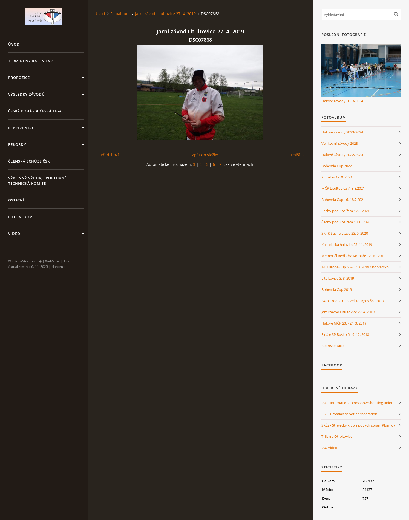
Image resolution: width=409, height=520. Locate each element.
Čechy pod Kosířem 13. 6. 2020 (345, 222)
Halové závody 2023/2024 (342, 100)
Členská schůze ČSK (29, 161)
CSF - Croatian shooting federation (349, 413)
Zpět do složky (205, 154)
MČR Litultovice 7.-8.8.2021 (343, 188)
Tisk (67, 261)
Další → (298, 154)
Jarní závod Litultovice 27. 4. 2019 (165, 13)
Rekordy (17, 144)
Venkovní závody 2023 (339, 143)
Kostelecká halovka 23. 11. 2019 (346, 244)
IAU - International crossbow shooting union (357, 402)
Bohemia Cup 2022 (336, 165)
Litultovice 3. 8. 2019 (337, 278)
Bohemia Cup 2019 (336, 289)
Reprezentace (22, 127)
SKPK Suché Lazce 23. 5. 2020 (344, 233)
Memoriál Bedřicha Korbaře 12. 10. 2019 (353, 255)
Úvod (14, 44)
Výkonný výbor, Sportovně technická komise (37, 180)
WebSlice (52, 261)
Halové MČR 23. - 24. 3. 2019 (343, 323)
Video (14, 233)
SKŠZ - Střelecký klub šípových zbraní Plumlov (358, 425)
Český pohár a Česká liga (35, 111)
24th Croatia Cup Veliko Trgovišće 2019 (352, 300)
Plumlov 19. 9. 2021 (336, 177)
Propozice (19, 77)
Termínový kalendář (30, 60)
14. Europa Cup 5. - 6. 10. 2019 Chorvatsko (355, 267)
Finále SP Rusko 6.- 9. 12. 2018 (345, 334)
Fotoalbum (20, 216)
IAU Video (329, 447)
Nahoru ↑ (58, 266)
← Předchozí (107, 154)
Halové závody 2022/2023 (342, 154)
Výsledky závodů (26, 94)
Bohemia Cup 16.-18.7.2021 (343, 199)
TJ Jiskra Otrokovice (336, 436)
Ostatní (16, 200)
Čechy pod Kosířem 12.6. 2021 (345, 210)
